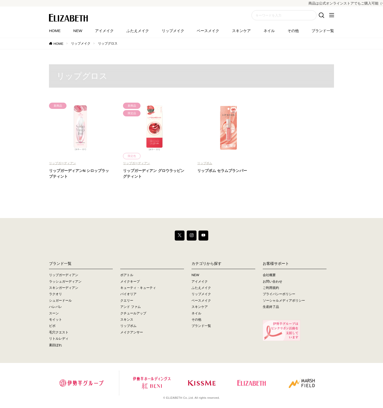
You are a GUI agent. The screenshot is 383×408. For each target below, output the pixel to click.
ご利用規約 (271, 288)
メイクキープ (130, 281)
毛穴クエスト (58, 332)
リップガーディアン (62, 163)
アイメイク (104, 31)
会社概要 (269, 275)
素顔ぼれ (55, 345)
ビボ (52, 326)
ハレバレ (55, 307)
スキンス (126, 319)
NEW (77, 31)
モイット (55, 319)
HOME (54, 31)
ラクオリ (55, 294)
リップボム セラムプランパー (222, 170)
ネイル (269, 31)
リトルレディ (58, 339)
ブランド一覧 (323, 31)
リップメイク (173, 31)
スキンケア (241, 31)
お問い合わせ (272, 281)
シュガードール (60, 300)
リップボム (204, 163)
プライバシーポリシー (279, 294)
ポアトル (126, 275)
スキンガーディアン (63, 288)
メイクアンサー (131, 332)
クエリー (126, 300)
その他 (293, 31)
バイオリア (128, 294)
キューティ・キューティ (138, 288)
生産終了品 (271, 307)
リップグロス (108, 43)
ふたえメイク (137, 31)
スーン (54, 313)
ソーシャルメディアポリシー (284, 300)
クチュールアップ (133, 313)
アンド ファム (130, 307)
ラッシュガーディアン (65, 281)
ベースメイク (208, 31)
